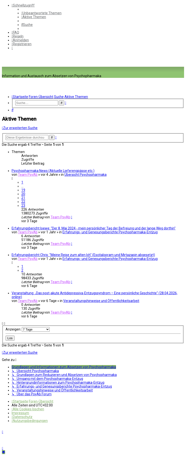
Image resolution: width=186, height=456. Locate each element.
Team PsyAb (28, 175)
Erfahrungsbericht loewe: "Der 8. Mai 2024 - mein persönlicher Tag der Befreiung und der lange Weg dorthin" (94, 228)
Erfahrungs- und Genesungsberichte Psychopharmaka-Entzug (110, 232)
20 (23, 194)
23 (23, 205)
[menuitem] (41, 13)
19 (23, 190)
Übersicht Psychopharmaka (85, 175)
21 (23, 198)
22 (23, 202)
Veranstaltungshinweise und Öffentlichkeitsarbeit (101, 301)
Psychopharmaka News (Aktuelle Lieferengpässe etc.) (53, 171)
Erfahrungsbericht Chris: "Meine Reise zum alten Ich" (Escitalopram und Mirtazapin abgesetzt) (83, 255)
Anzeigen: (28, 329)
